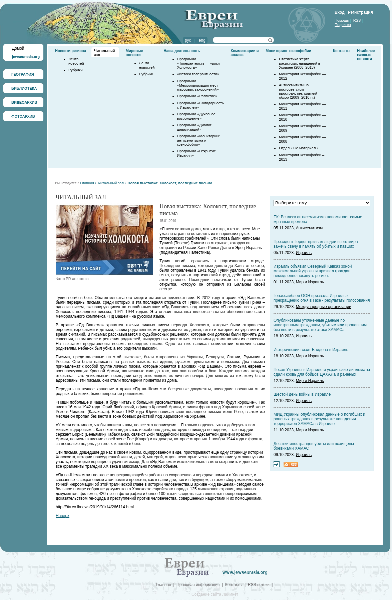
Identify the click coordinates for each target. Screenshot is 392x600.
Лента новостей (76, 61)
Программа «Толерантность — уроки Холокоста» (198, 63)
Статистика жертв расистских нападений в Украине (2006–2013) (299, 63)
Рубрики (75, 70)
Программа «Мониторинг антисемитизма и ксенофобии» (198, 140)
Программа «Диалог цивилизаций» (194, 127)
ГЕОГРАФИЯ (22, 74)
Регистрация (360, 12)
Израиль (304, 252)
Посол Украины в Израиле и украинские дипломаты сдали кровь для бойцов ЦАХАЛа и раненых (322, 372)
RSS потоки (259, 584)
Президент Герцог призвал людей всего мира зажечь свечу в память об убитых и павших (316, 244)
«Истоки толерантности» (198, 74)
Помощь (342, 20)
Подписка (343, 25)
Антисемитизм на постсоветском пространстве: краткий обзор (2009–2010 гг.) (298, 91)
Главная (87, 183)
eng (202, 40)
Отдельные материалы (298, 148)
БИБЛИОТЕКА (24, 88)
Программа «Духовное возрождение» (196, 116)
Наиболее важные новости (366, 55)
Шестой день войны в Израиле (302, 394)
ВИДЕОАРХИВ (24, 102)
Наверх (62, 515)
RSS (357, 20)
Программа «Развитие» (197, 96)
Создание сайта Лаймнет (214, 594)
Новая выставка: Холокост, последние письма (169, 183)
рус (188, 40)
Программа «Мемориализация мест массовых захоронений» (198, 85)
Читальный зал (110, 183)
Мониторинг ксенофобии (288, 51)
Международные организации (323, 306)
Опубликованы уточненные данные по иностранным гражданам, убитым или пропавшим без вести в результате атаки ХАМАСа (320, 325)
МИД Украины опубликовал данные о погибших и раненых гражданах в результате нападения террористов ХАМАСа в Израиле (319, 419)
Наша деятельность (182, 51)
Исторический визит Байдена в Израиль (311, 349)
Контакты (341, 51)
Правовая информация (198, 584)
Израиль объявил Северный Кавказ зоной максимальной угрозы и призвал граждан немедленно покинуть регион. (313, 271)
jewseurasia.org (26, 57)
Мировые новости (134, 53)
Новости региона (70, 51)
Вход (340, 12)
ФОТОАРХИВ (23, 116)
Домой (18, 48)
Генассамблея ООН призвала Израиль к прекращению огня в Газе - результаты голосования (322, 298)
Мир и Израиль (310, 282)
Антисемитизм (309, 228)
